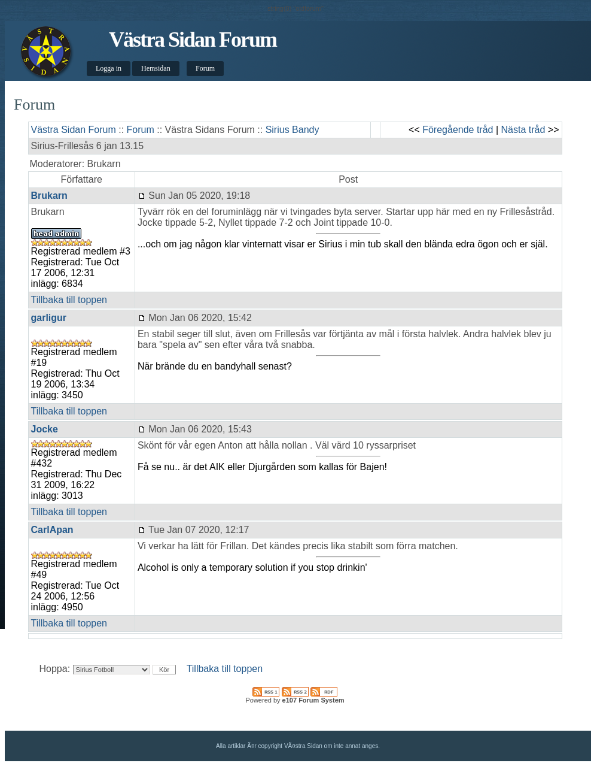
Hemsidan (155, 68)
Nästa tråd (523, 130)
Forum (205, 68)
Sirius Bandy (292, 130)
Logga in (108, 68)
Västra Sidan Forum (192, 40)
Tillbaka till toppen (69, 300)
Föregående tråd (457, 130)
